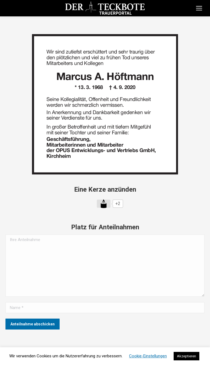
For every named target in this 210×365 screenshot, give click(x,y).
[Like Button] (103, 204)
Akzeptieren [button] (186, 356)
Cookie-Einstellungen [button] (148, 356)
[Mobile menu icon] (199, 8)
